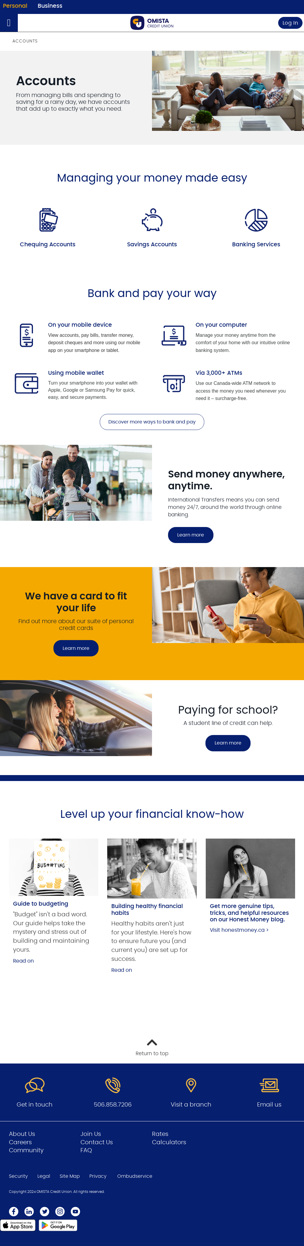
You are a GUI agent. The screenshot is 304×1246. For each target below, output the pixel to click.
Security (18, 1176)
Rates (160, 1134)
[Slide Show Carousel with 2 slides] (152, 671)
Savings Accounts (152, 244)
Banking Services (256, 244)
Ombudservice (134, 1176)
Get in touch (35, 1105)
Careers (20, 1142)
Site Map (70, 1176)
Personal (15, 6)
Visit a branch (191, 1105)
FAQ (86, 1150)
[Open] (9, 23)
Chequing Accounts (47, 244)
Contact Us (96, 1142)
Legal (43, 1176)
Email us (269, 1105)
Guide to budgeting (40, 904)
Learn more (190, 535)
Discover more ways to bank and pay (152, 422)
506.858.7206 (113, 1105)
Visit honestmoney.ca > (239, 930)
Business (50, 6)
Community (26, 1150)
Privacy (98, 1176)
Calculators (169, 1142)
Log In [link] (290, 23)
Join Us (90, 1134)
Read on (23, 961)
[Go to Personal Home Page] (152, 22)
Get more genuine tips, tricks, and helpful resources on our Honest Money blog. (249, 913)
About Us (22, 1134)
